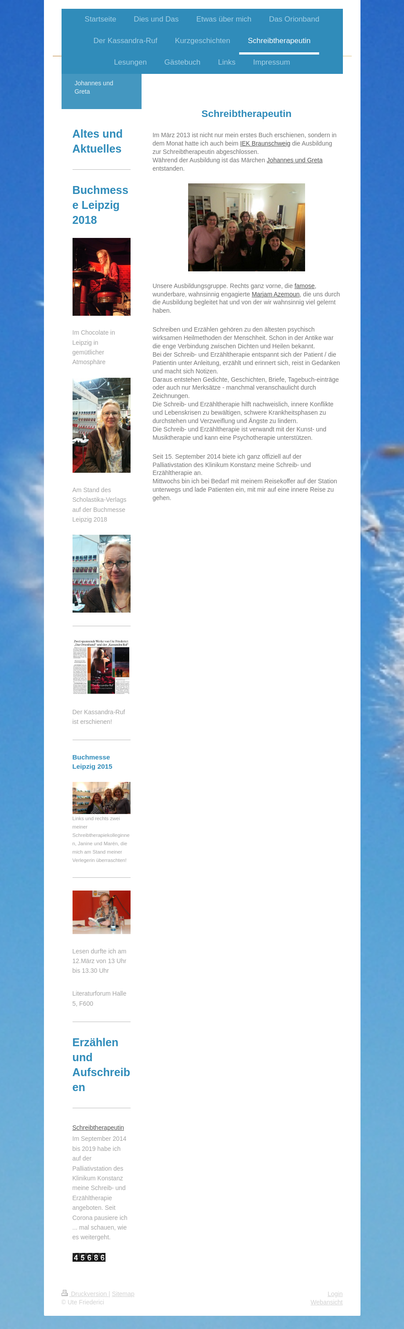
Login (335, 1293)
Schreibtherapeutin (98, 1127)
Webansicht (327, 1302)
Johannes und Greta (295, 160)
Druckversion (85, 1293)
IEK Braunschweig (265, 143)
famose (305, 285)
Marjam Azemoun (276, 294)
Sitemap (123, 1293)
